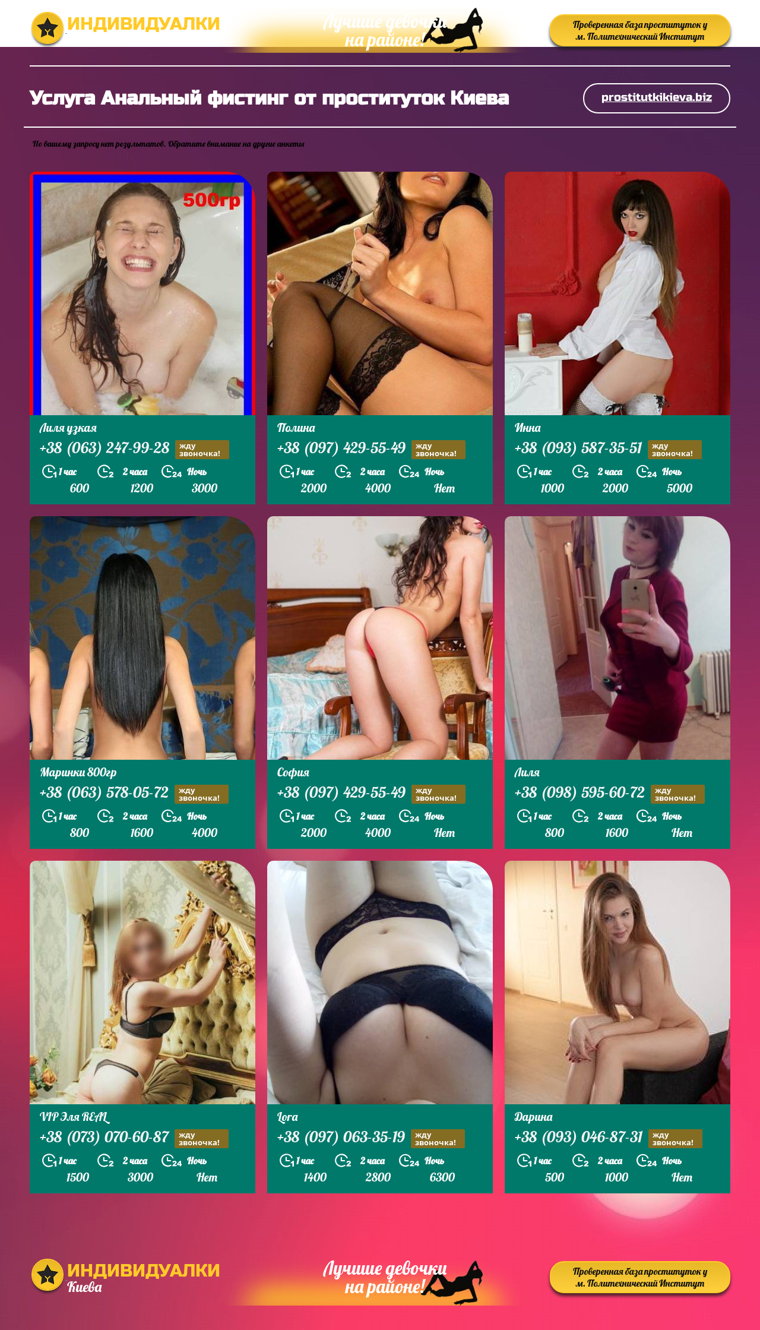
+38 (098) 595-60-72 (610, 794)
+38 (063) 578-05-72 (134, 794)
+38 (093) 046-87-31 (608, 1138)
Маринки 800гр (78, 771)
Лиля (527, 771)
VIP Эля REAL (73, 1116)
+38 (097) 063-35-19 (371, 1138)
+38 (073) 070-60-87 (134, 1138)
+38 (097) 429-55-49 (371, 449)
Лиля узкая (68, 427)
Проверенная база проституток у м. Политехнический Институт (640, 30)
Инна (527, 427)
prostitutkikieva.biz (656, 97)
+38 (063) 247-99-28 (134, 449)
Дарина (533, 1116)
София (293, 771)
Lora (287, 1116)
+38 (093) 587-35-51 (608, 449)
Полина (296, 427)
